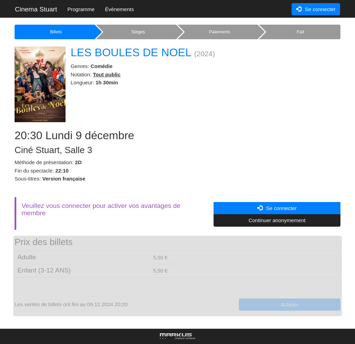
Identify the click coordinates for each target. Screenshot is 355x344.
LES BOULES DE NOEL (131, 52)
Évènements (119, 9)
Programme (80, 9)
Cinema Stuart (36, 9)
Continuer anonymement (277, 220)
